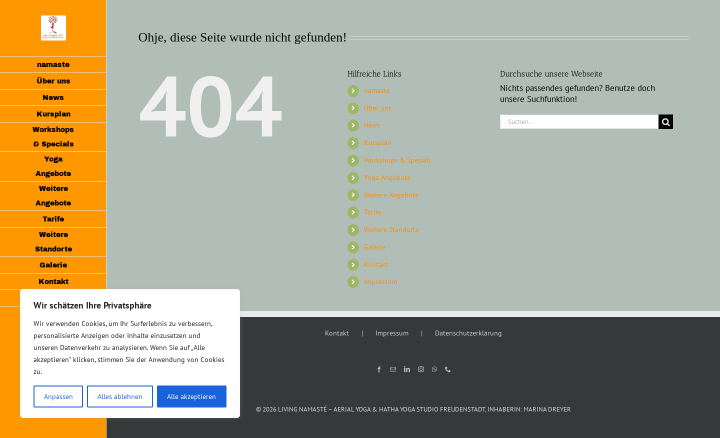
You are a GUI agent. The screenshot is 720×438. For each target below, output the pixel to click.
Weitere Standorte (391, 229)
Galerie (375, 247)
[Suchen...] (579, 121)
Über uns (378, 108)
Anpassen (58, 396)
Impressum (380, 281)
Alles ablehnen (120, 396)
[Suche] (665, 121)
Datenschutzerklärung (468, 333)
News (372, 125)
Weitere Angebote (391, 195)
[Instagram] (421, 369)
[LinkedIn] (407, 369)
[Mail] (393, 369)
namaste (377, 90)
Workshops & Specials (398, 160)
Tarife (372, 212)
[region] (130, 353)
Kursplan (378, 142)
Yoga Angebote (387, 177)
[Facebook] (379, 369)
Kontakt (376, 264)
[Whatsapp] (434, 369)
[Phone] (448, 369)
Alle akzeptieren (191, 396)
